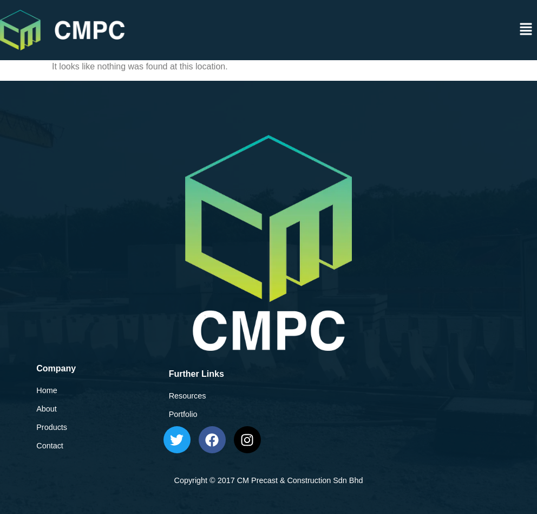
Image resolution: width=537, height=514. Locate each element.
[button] (526, 30)
